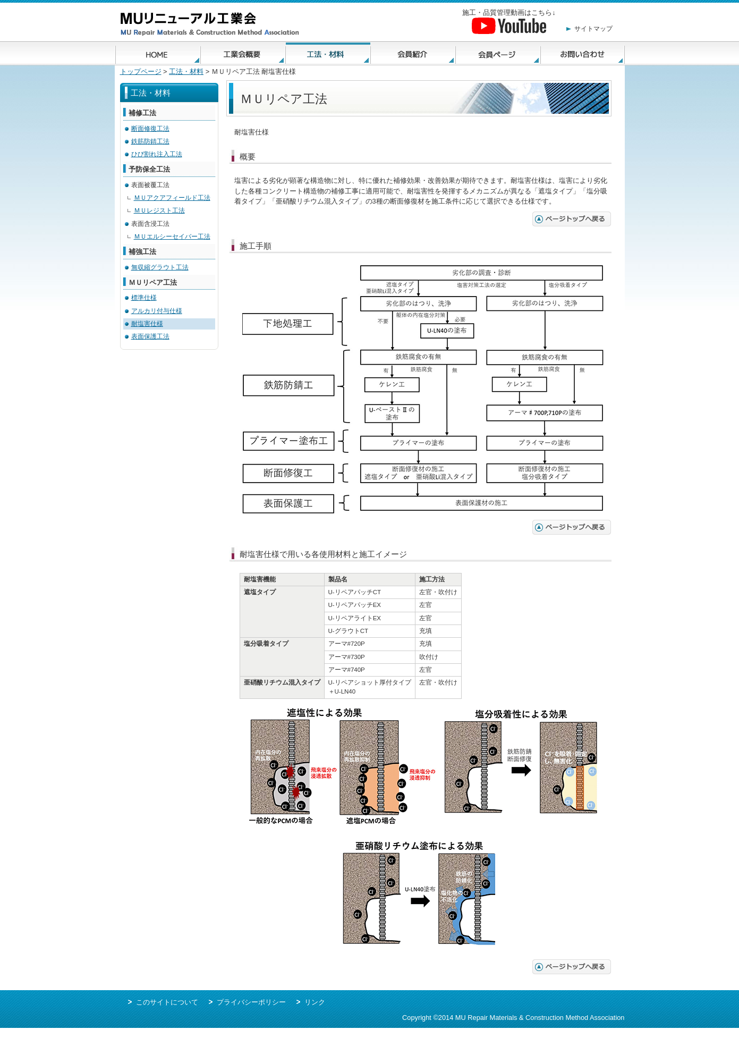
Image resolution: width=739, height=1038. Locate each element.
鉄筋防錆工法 (150, 141)
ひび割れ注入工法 (156, 154)
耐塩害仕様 (147, 323)
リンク (314, 1002)
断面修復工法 (150, 128)
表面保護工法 (150, 336)
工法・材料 (186, 71)
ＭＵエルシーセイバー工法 (172, 236)
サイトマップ (593, 28)
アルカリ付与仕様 (156, 311)
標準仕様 (144, 297)
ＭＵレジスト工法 (159, 210)
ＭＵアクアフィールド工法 (172, 198)
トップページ (141, 71)
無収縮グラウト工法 (160, 267)
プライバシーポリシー (251, 1002)
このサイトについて (167, 1002)
